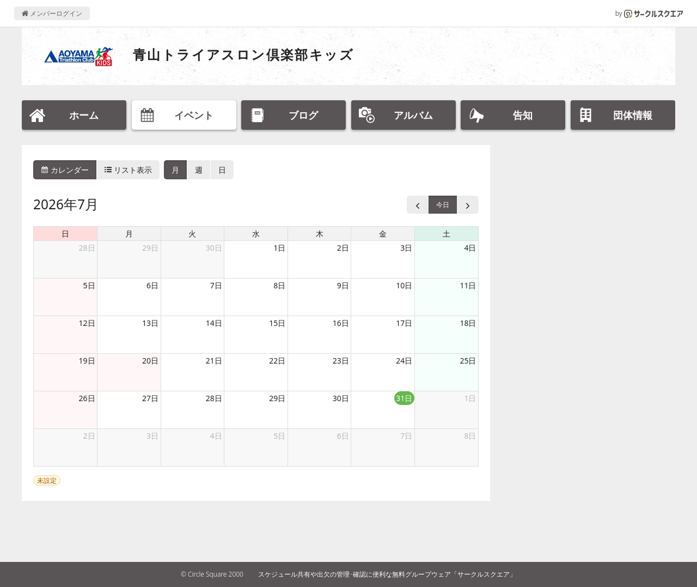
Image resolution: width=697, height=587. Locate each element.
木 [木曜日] (319, 233)
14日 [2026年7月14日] (214, 323)
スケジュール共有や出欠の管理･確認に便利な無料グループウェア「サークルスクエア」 (387, 574)
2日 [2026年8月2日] (89, 436)
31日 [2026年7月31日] (404, 398)
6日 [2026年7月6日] (152, 285)
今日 (442, 204)
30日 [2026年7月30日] (341, 398)
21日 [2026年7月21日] (214, 360)
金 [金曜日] (383, 233)
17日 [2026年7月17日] (404, 323)
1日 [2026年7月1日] (279, 248)
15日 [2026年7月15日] (277, 323)
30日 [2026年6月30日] (214, 248)
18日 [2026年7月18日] (468, 323)
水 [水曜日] (256, 233)
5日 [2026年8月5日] (279, 436)
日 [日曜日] (65, 233)
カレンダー (65, 170)
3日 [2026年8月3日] (152, 436)
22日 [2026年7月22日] (277, 360)
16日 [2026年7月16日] (341, 323)
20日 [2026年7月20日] (150, 360)
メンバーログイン (52, 13)
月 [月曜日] (129, 233)
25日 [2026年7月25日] (468, 360)
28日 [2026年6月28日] (87, 248)
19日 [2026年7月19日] (87, 360)
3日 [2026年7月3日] (406, 248)
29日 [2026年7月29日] (277, 398)
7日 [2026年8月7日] (406, 436)
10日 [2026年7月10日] (404, 285)
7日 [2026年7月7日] (216, 285)
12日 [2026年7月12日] (87, 323)
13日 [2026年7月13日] (150, 323)
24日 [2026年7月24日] (404, 360)
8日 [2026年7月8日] (279, 285)
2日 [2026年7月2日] (343, 248)
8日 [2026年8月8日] (470, 436)
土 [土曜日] (446, 233)
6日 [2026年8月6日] (343, 436)
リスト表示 (128, 170)
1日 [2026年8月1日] (470, 398)
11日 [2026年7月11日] (468, 285)
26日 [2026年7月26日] (87, 398)
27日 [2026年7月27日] (150, 398)
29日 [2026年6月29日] (150, 248)
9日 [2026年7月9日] (343, 285)
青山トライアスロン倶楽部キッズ (243, 54)
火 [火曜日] (192, 233)
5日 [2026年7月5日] (89, 285)
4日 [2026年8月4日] (216, 436)
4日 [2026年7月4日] (470, 248)
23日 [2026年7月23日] (341, 360)
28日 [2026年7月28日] (214, 398)
